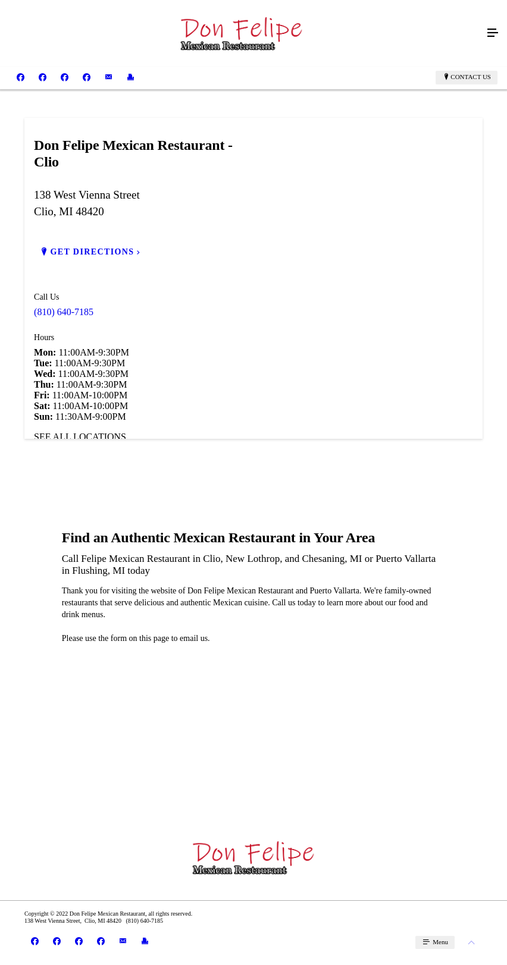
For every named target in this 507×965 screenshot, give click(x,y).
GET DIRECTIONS (92, 251)
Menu (439, 941)
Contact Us (470, 76)
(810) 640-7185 (63, 312)
